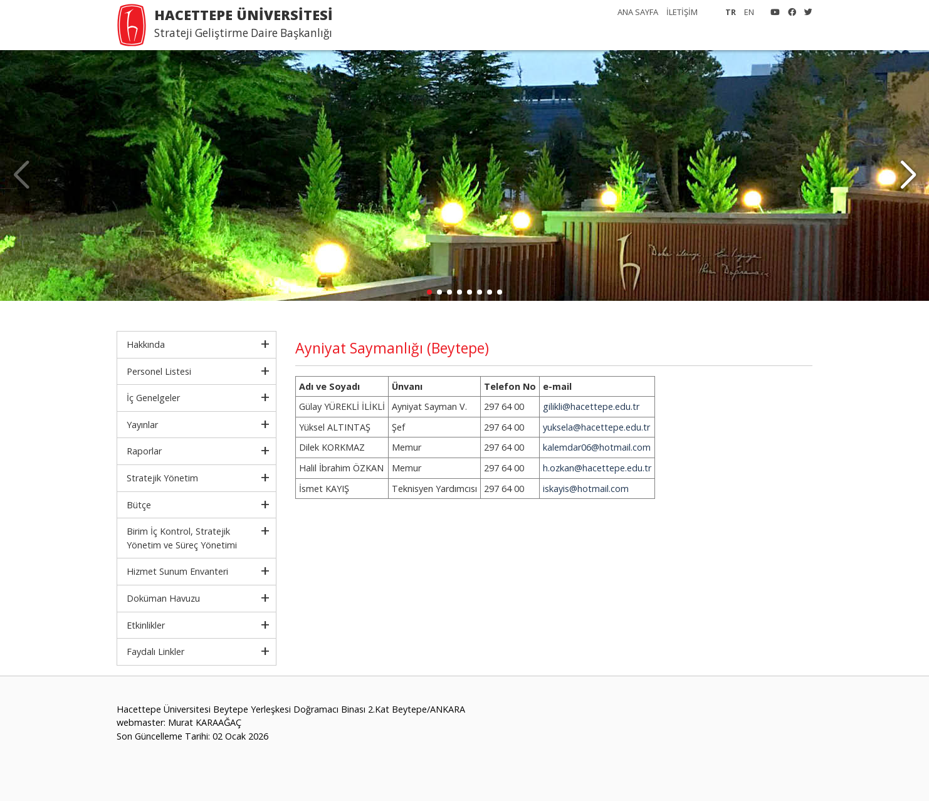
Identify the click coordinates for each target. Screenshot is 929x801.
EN (749, 12)
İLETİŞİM (682, 12)
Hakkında (146, 344)
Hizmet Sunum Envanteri (177, 571)
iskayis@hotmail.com (586, 489)
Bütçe (139, 505)
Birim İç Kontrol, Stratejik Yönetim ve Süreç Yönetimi (182, 538)
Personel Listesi (159, 371)
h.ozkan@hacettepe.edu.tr (597, 468)
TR (730, 12)
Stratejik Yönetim (162, 478)
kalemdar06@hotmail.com (597, 447)
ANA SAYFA (637, 12)
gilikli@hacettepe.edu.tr (591, 406)
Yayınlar (142, 425)
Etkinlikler (146, 625)
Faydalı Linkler (155, 651)
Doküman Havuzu (163, 598)
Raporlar (144, 451)
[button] (908, 175)
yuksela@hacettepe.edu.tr (596, 427)
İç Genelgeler (153, 398)
